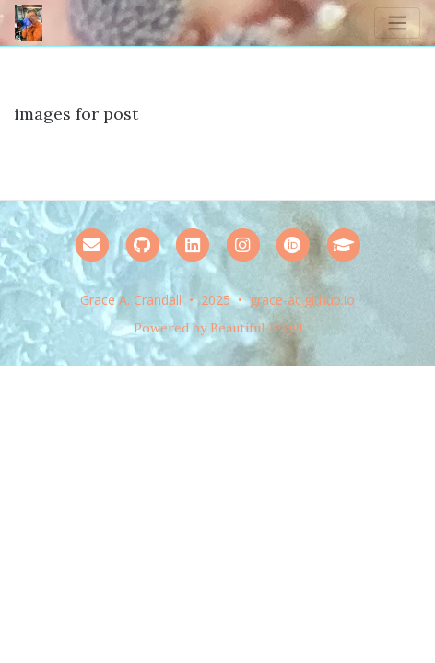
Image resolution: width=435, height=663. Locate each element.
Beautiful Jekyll (256, 328)
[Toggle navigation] (397, 23)
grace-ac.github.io (302, 299)
